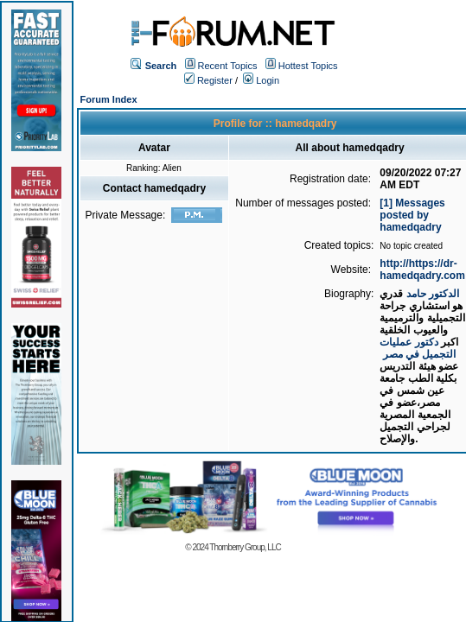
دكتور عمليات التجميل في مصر (418, 348)
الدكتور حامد (432, 294)
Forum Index (108, 99)
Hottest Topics (308, 65)
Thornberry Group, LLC (244, 547)
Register (208, 80)
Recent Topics (228, 65)
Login (261, 80)
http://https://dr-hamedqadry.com (422, 269)
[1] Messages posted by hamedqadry (412, 215)
